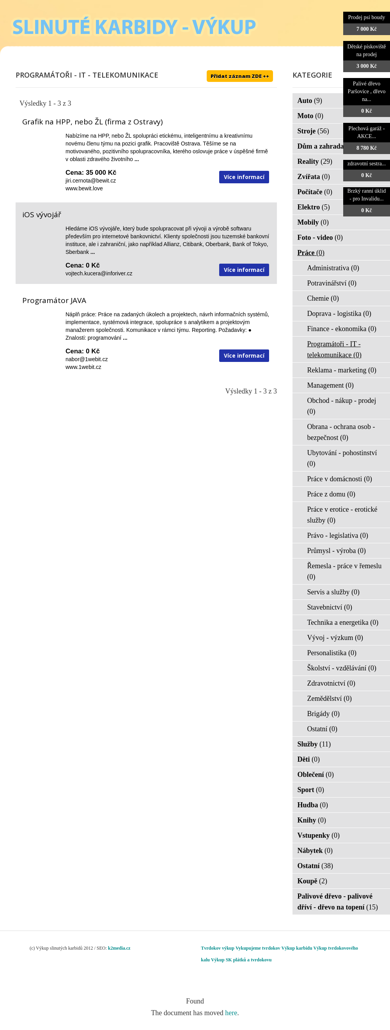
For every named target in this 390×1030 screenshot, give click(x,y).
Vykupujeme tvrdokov (258, 948)
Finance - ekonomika (341, 329)
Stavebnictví (329, 607)
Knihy (312, 820)
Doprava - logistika (339, 313)
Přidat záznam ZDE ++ (240, 76)
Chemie (323, 298)
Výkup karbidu (297, 948)
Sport (311, 790)
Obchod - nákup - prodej (341, 406)
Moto (310, 116)
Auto (310, 101)
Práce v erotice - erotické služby (342, 514)
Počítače (315, 192)
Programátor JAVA (54, 300)
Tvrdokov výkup (217, 948)
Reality (315, 161)
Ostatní (322, 729)
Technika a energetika (343, 622)
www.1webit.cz (83, 367)
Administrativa (333, 268)
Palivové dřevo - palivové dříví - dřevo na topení (338, 901)
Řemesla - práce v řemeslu (344, 571)
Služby (314, 744)
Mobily (313, 222)
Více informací (244, 177)
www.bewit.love (84, 188)
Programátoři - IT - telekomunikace (334, 349)
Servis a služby (333, 592)
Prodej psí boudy (366, 17)
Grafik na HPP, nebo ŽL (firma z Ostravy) (92, 122)
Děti (309, 759)
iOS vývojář (41, 214)
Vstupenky (319, 835)
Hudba (313, 805)
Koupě (313, 881)
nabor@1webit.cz (87, 359)
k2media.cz (119, 948)
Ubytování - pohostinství (342, 458)
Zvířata (314, 177)
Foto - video (320, 237)
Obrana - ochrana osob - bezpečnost (341, 432)
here (231, 1013)
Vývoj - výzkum (335, 638)
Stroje (313, 131)
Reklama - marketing (341, 370)
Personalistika (332, 653)
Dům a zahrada (326, 146)
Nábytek (315, 850)
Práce (311, 253)
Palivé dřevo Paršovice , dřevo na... (367, 91)
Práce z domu (331, 494)
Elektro (314, 207)
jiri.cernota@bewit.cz (91, 180)
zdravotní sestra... (366, 164)
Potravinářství (332, 283)
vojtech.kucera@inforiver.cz (99, 273)
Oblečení (316, 774)
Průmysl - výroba (336, 551)
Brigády (323, 714)
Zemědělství (329, 698)
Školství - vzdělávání (341, 668)
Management (330, 385)
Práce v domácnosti (339, 479)
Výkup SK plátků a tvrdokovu (241, 960)
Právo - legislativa (337, 535)
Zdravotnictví (331, 683)
